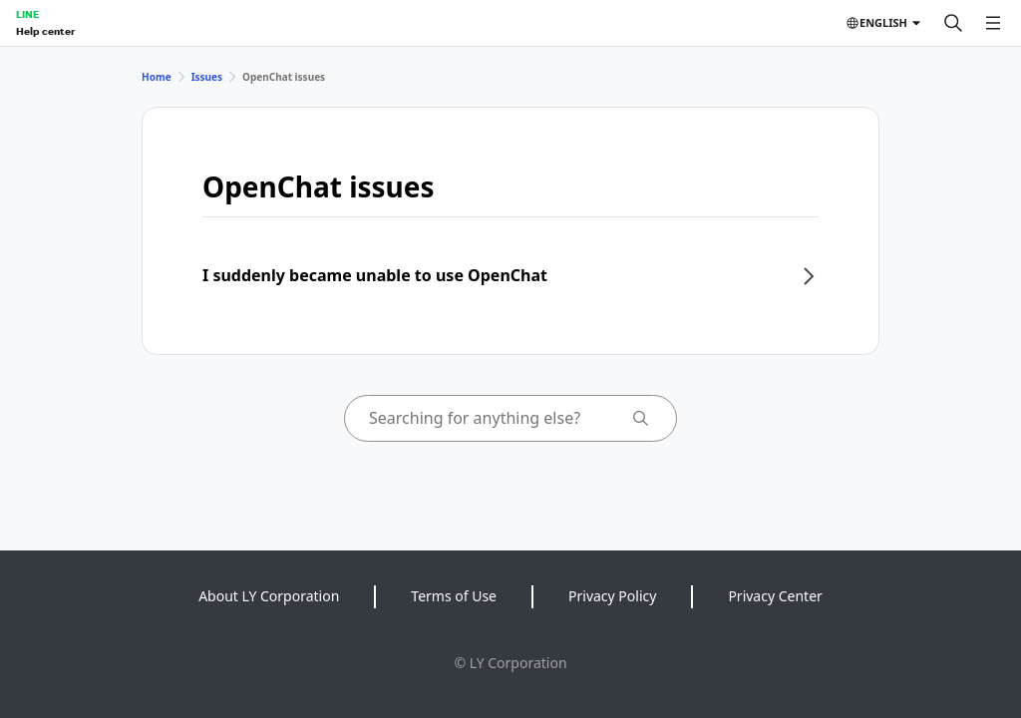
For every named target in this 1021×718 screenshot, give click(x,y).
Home (156, 77)
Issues (206, 77)
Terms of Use (454, 595)
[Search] (953, 23)
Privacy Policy (612, 595)
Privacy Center (775, 595)
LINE (27, 14)
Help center (45, 31)
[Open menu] (993, 23)
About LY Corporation (268, 595)
